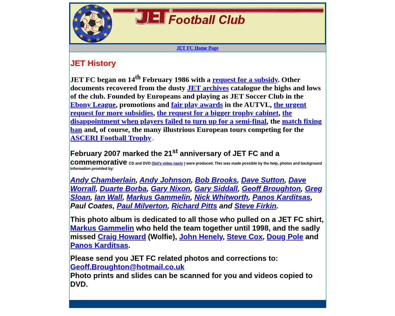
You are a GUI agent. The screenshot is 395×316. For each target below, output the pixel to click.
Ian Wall (108, 197)
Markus (158, 197)
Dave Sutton (262, 180)
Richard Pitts (194, 206)
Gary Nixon (170, 188)
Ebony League (93, 105)
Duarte (123, 188)
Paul (142, 206)
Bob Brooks (216, 180)
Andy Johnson (165, 180)
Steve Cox (245, 236)
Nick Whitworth (221, 197)
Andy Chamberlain (103, 180)
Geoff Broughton (271, 188)
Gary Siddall (216, 188)
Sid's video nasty (168, 163)
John (200, 236)
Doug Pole (285, 236)
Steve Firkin (255, 206)
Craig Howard (122, 236)
